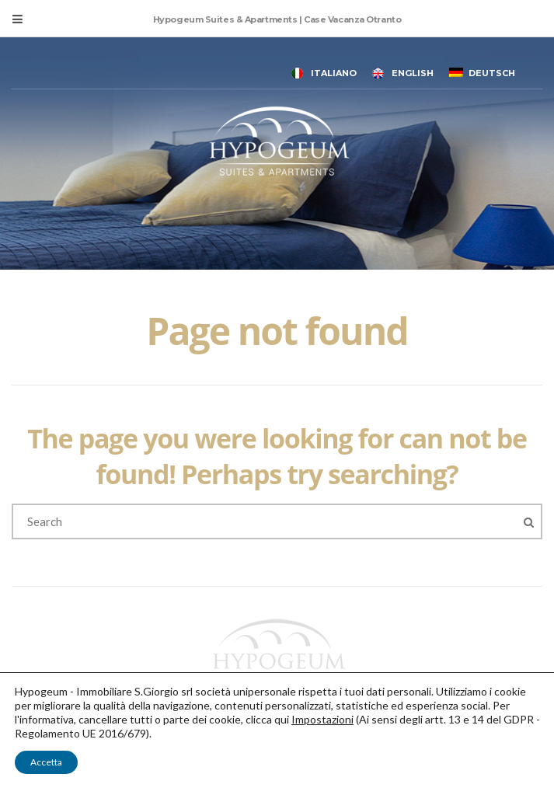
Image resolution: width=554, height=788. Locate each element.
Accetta (46, 762)
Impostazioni (322, 719)
